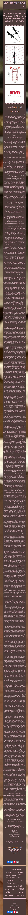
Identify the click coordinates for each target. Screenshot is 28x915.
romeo (10, 880)
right (22, 877)
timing (12, 889)
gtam (14, 872)
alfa (8, 891)
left (18, 872)
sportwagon (19, 883)
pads (21, 892)
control (14, 869)
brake (9, 872)
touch (20, 880)
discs (11, 895)
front (9, 883)
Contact (14, 903)
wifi (21, 872)
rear (19, 869)
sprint (22, 895)
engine (7, 877)
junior (6, 895)
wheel (16, 895)
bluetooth (13, 892)
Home (14, 900)
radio (9, 886)
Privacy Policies (14, 905)
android (19, 886)
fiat (14, 886)
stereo (20, 875)
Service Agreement (14, 907)
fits (16, 889)
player (7, 889)
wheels (16, 880)
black (18, 877)
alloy (14, 883)
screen (9, 869)
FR (16, 909)
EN (13, 909)
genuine (13, 877)
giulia (21, 888)
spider (8, 875)
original (14, 875)
